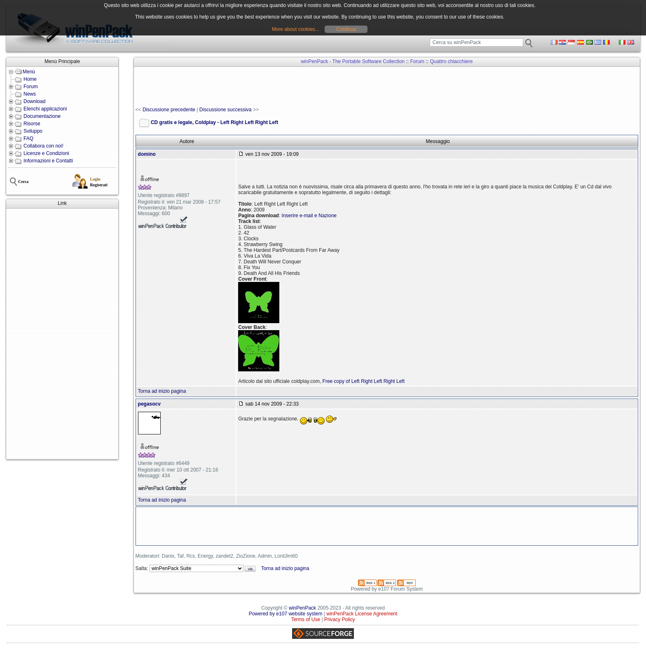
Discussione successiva (225, 110)
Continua (346, 29)
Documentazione (42, 116)
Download (34, 101)
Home (30, 79)
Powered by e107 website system (286, 614)
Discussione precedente (169, 110)
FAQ (28, 138)
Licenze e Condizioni (46, 153)
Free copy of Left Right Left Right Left (364, 381)
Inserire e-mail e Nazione (309, 215)
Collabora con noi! (43, 146)
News (29, 94)
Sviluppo (32, 131)
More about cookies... (295, 29)
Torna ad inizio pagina (162, 391)
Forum (30, 86)
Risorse (31, 124)
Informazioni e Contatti (48, 161)
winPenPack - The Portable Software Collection (353, 61)
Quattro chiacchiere (451, 61)
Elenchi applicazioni (45, 109)
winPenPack (302, 608)
